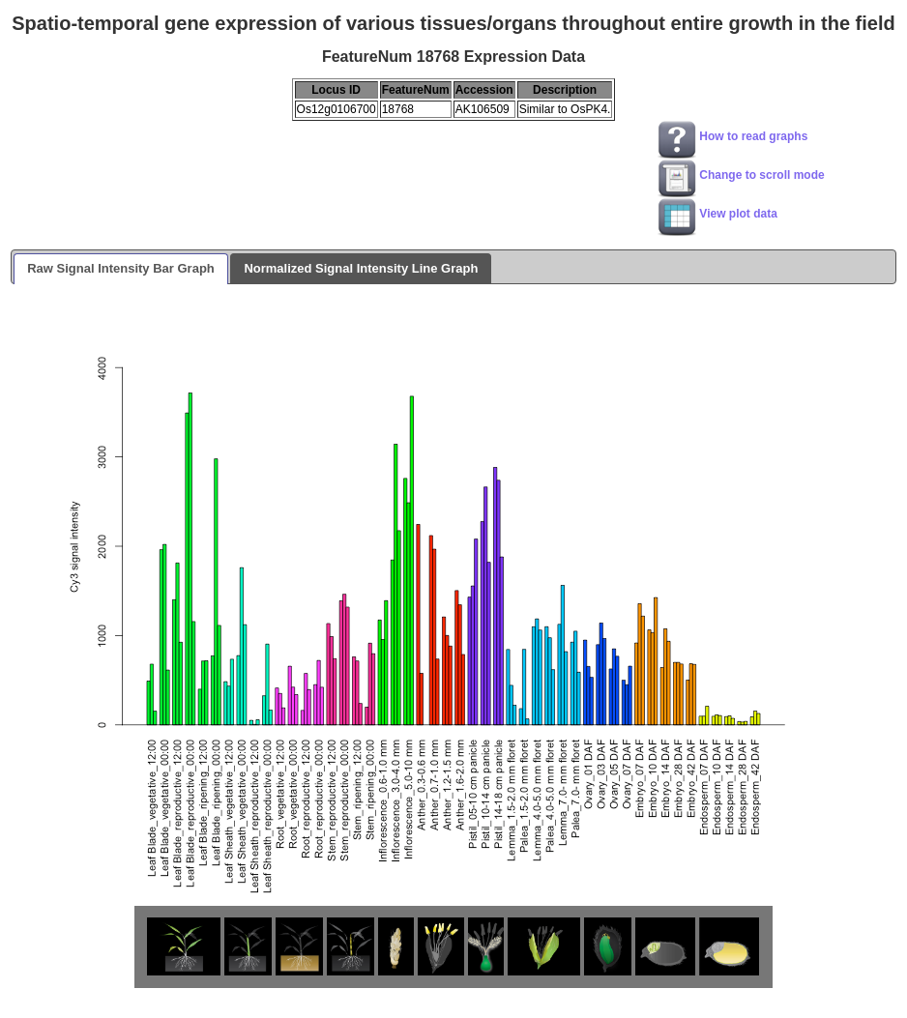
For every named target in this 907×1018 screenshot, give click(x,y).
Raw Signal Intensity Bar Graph (121, 268)
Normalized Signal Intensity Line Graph (361, 268)
